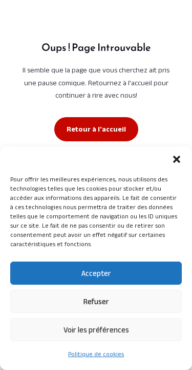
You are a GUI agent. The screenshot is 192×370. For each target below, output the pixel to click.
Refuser (96, 301)
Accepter (96, 273)
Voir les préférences (96, 329)
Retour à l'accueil (96, 129)
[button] (177, 159)
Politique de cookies (96, 353)
